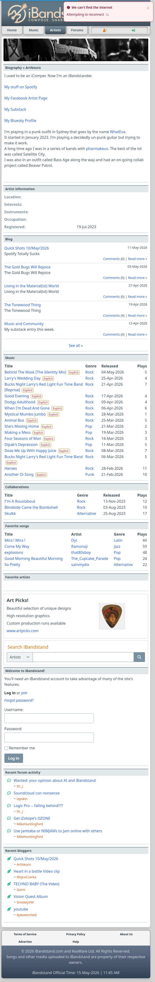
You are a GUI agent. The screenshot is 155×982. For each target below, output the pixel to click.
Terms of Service (25, 934)
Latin (118, 540)
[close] (148, 7)
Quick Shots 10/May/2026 (26, 248)
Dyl (74, 540)
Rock (89, 372)
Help (76, 942)
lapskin (22, 799)
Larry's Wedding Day (22, 378)
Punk (89, 474)
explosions (14, 552)
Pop (88, 426)
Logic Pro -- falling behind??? (38, 805)
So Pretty (12, 564)
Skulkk (10, 513)
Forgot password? (19, 700)
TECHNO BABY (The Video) (37, 883)
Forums (77, 30)
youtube (21, 909)
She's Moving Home (22, 426)
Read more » (137, 258)
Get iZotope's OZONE (32, 818)
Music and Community (24, 323)
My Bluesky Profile (20, 120)
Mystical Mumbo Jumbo (25, 414)
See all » (76, 345)
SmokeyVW (25, 902)
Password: (13, 728)
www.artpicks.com (23, 630)
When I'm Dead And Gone (27, 408)
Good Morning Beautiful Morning (34, 558)
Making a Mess (18, 432)
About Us (126, 934)
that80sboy (81, 552)
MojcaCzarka (26, 877)
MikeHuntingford (30, 824)
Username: (14, 709)
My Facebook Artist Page (25, 98)
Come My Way (17, 546)
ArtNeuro (24, 864)
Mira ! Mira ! (15, 540)
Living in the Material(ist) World (31, 285)
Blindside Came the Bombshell (31, 507)
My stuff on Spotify (20, 86)
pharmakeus (97, 148)
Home (12, 30)
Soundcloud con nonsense (37, 793)
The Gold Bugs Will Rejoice (27, 267)
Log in (13, 758)
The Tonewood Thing (22, 304)
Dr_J (20, 786)
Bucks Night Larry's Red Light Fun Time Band (44, 456)
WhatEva (117, 131)
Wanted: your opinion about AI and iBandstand (55, 780)
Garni (21, 889)
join (24, 692)
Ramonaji (79, 546)
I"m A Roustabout (20, 501)
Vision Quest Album (31, 896)
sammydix (80, 564)
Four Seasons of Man (23, 438)
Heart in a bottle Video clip (37, 871)
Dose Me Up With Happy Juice (30, 450)
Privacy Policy (75, 934)
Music (33, 30)
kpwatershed (27, 915)
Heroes (11, 468)
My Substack (15, 109)
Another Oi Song (19, 474)
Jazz (117, 546)
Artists (55, 30)
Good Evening (17, 395)
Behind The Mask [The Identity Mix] (35, 372)
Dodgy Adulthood (20, 402)
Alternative (86, 513)
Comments (111, 258)
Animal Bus (14, 420)
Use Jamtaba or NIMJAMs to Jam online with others (58, 830)
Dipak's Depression (21, 444)
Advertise (25, 942)
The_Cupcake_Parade (89, 558)
